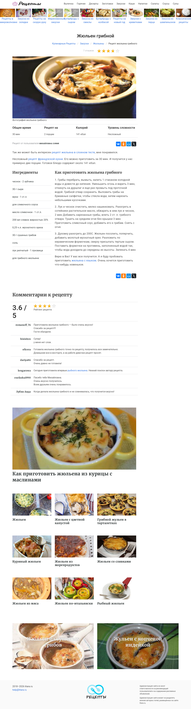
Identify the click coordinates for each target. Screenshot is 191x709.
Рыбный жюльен (110, 603)
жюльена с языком (84, 260)
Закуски (121, 3)
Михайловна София (49, 144)
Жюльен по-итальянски (74, 603)
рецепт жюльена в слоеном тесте (73, 152)
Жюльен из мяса (25, 603)
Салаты (155, 3)
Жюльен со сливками (114, 561)
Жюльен (19, 519)
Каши (132, 3)
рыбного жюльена (77, 370)
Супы (176, 3)
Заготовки (107, 3)
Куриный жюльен (26, 561)
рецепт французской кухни (45, 158)
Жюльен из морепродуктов (67, 563)
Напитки (142, 3)
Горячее (81, 3)
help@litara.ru (19, 689)
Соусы (166, 3)
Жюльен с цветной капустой (70, 521)
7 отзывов (88, 50)
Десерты (94, 3)
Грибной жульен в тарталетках (111, 521)
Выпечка (68, 3)
